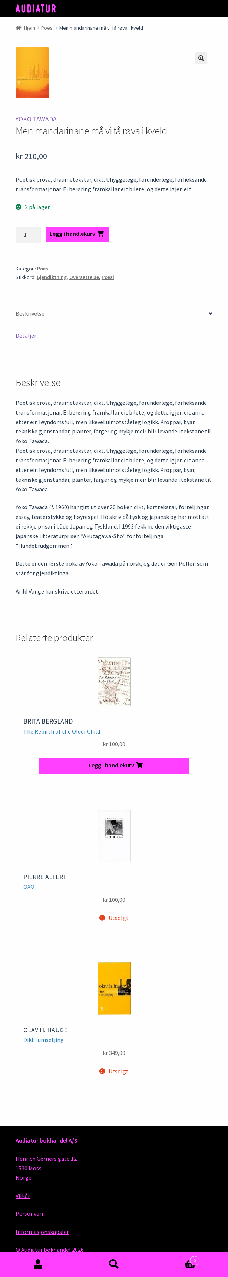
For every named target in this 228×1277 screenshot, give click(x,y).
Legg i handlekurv (72, 233)
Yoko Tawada (36, 119)
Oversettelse (84, 277)
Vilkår (23, 1195)
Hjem (29, 28)
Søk (114, 1264)
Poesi (47, 28)
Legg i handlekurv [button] (111, 765)
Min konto (38, 1264)
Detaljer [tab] (26, 335)
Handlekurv (175, 1258)
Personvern (30, 1213)
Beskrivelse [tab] (30, 313)
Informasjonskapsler (42, 1231)
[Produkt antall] (28, 235)
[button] (201, 58)
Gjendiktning (52, 277)
